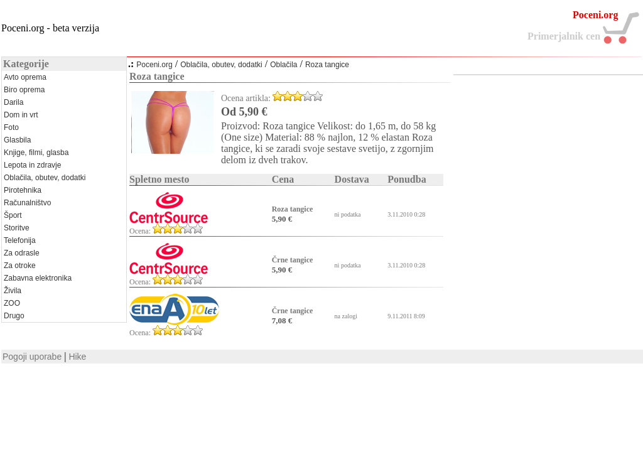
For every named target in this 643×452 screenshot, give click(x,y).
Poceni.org (154, 64)
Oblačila (283, 64)
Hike (77, 357)
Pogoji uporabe (32, 357)
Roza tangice (327, 64)
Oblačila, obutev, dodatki (221, 64)
